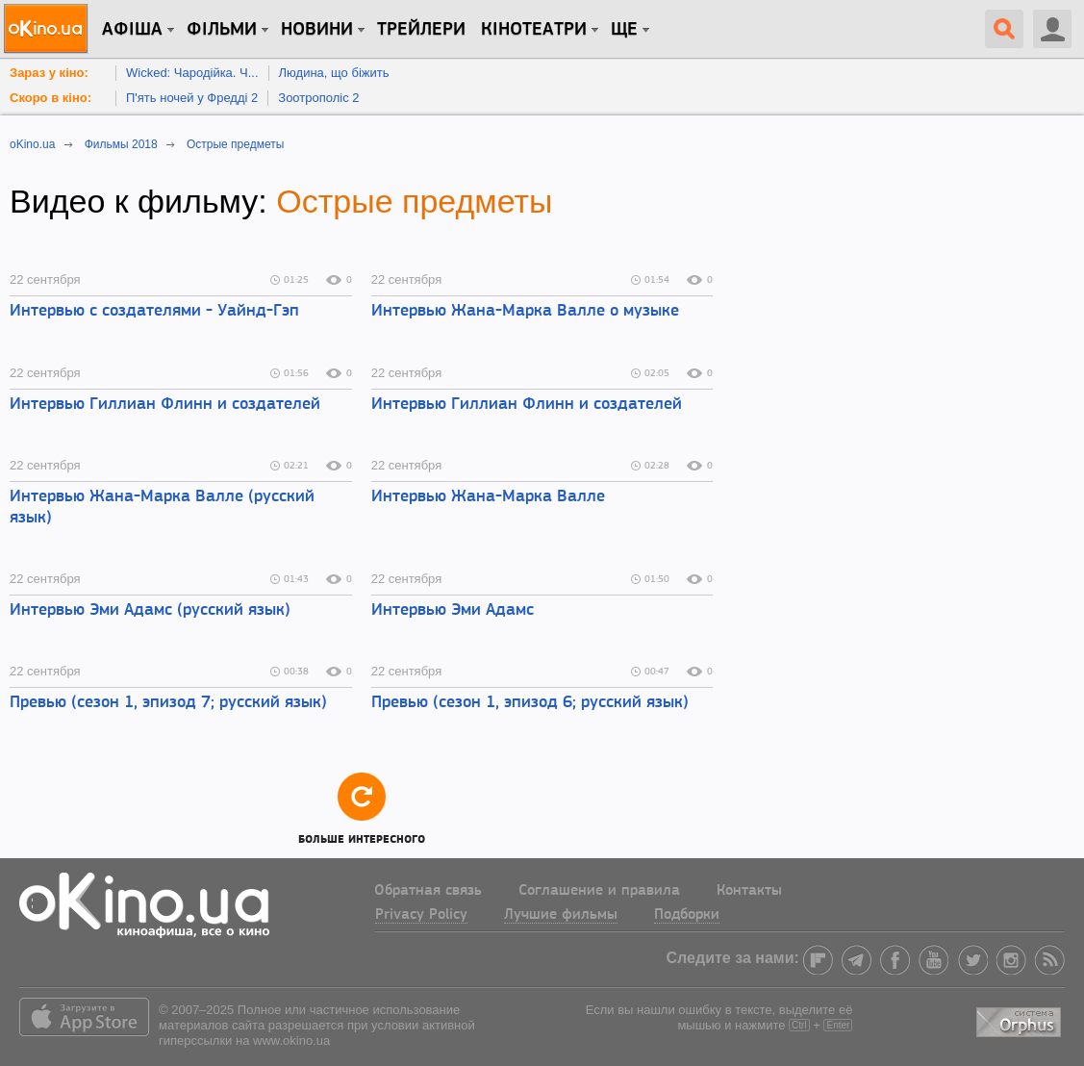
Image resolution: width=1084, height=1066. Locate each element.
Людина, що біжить (334, 72)
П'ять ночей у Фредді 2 (192, 97)
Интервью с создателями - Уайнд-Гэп (154, 311)
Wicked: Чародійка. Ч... (192, 72)
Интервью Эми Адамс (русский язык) (150, 610)
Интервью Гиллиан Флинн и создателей (165, 404)
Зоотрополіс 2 (318, 97)
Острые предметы (414, 201)
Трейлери (421, 29)
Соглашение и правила (599, 891)
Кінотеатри (534, 29)
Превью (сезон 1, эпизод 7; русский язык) (168, 703)
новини (317, 29)
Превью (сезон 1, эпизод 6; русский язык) (530, 703)
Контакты (749, 891)
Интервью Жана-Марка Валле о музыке (525, 311)
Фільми (222, 29)
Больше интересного (361, 808)
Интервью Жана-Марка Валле (488, 497)
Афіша (132, 29)
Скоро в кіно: (50, 97)
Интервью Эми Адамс (452, 610)
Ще (624, 29)
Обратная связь (428, 891)
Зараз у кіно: (49, 72)
